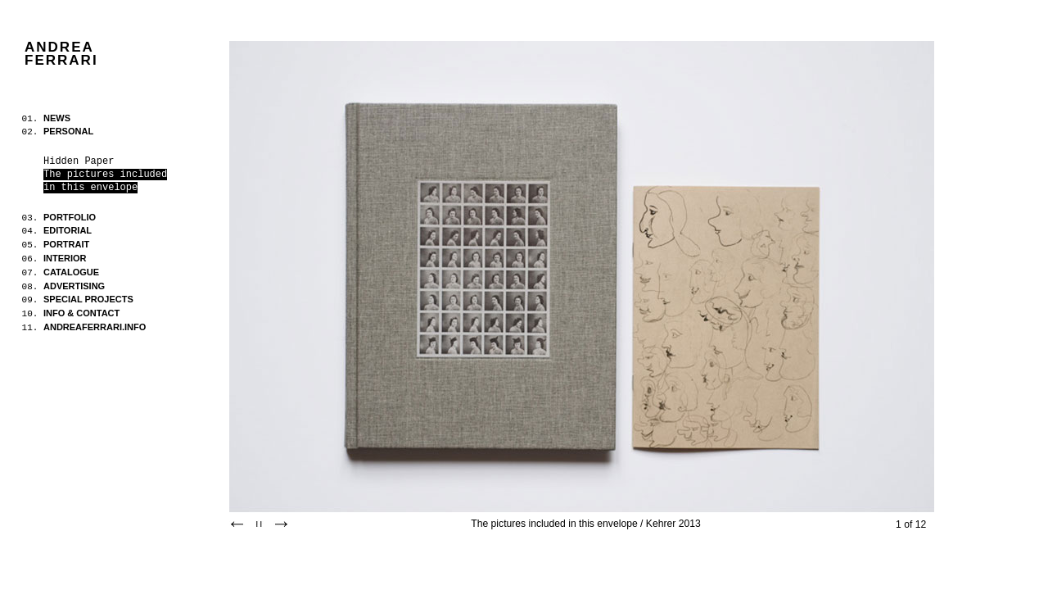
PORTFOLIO (69, 217)
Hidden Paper (78, 161)
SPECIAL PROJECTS (88, 299)
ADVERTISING (74, 286)
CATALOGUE (71, 272)
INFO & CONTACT (81, 313)
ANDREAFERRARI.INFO (94, 327)
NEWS (56, 118)
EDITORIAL (67, 230)
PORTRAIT (66, 244)
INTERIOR (65, 258)
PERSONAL (68, 131)
